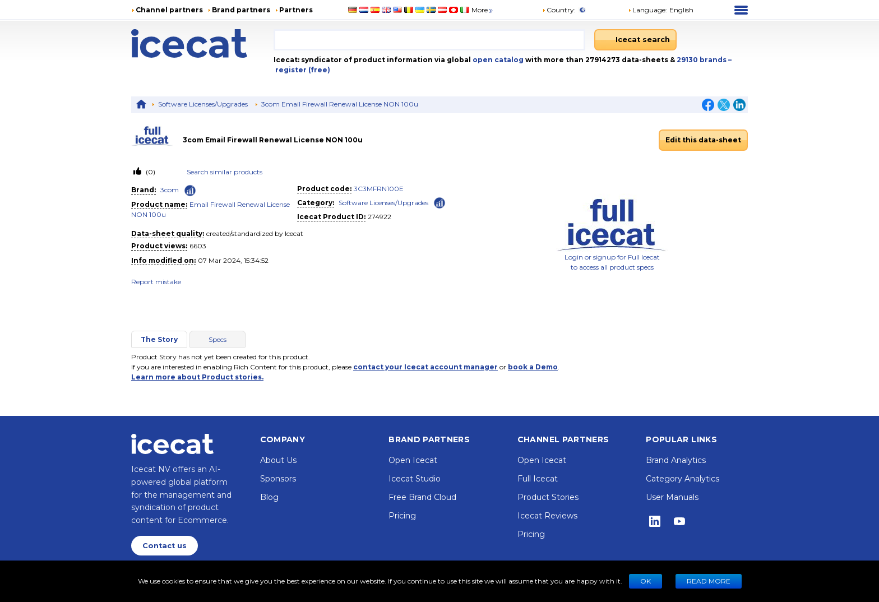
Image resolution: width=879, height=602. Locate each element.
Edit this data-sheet (703, 140)
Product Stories (548, 497)
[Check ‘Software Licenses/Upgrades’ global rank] (439, 202)
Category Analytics (682, 479)
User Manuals (672, 497)
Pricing (402, 516)
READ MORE (708, 581)
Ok (645, 581)
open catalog (497, 59)
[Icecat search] (635, 39)
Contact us (164, 545)
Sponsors (278, 479)
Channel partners (169, 10)
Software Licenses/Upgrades (203, 104)
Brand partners (241, 10)
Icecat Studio (414, 479)
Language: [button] (647, 10)
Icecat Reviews (547, 516)
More (482, 10)
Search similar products (224, 172)
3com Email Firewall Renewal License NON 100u (339, 104)
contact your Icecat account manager (425, 367)
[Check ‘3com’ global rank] (190, 190)
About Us (278, 460)
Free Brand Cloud (422, 497)
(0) (149, 172)
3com (169, 190)
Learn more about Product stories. (197, 377)
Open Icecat (412, 460)
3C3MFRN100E (379, 188)
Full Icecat (537, 479)
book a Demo (533, 367)
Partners (296, 10)
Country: (559, 10)
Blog (269, 497)
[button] (660, 10)
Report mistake (156, 281)
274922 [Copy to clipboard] (379, 216)
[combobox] (429, 39)
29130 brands (702, 59)
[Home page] (202, 43)
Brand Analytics (676, 460)
